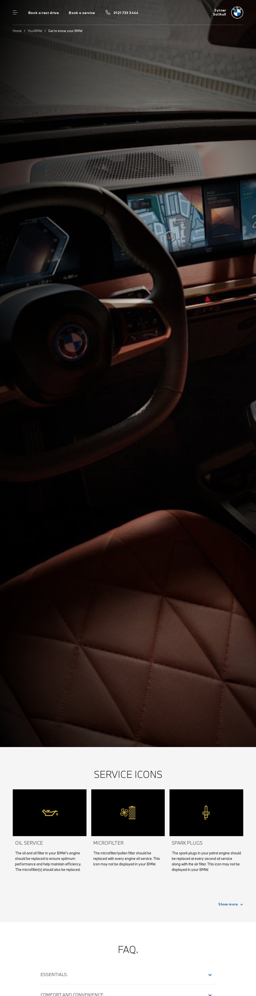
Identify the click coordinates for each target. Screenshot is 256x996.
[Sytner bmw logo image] (228, 13)
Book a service (82, 13)
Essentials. (54, 974)
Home (17, 31)
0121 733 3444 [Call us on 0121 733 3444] (126, 13)
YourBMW (35, 31)
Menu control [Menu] (15, 12)
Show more (228, 904)
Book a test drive (43, 13)
